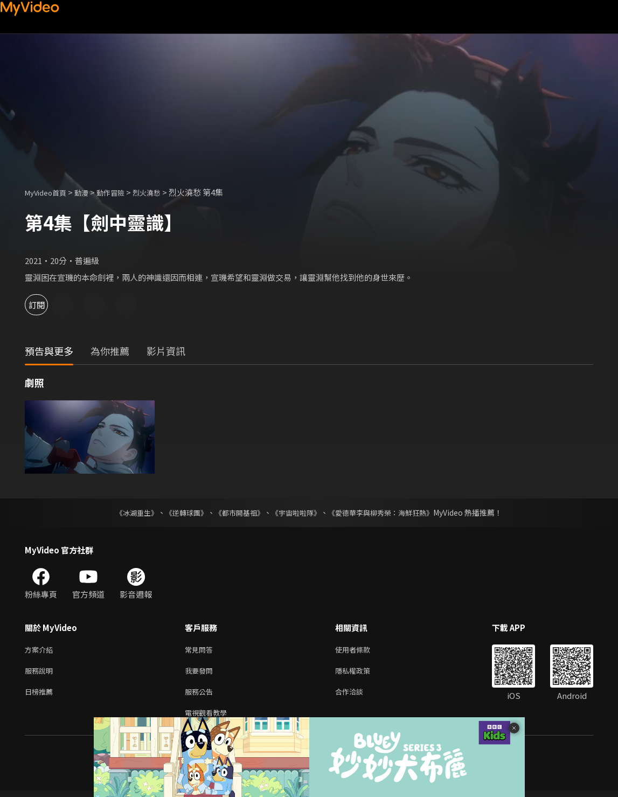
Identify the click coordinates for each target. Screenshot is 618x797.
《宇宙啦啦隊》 (297, 512)
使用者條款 (362, 650)
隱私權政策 (362, 672)
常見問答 (201, 650)
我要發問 (201, 672)
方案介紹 (41, 650)
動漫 (90, 192)
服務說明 (41, 672)
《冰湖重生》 (127, 512)
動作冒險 (122, 192)
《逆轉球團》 (180, 512)
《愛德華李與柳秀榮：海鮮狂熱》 (388, 512)
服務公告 (201, 695)
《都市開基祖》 (237, 512)
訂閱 (46, 304)
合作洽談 (358, 695)
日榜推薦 (41, 695)
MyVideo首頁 (49, 192)
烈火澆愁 (163, 192)
